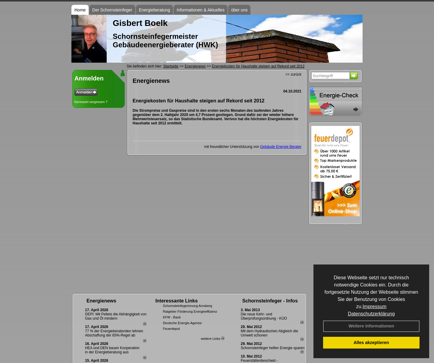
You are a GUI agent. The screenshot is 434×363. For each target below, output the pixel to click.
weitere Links (212, 338)
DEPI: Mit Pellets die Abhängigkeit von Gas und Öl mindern (115, 316)
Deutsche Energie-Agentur (182, 323)
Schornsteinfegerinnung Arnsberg (187, 306)
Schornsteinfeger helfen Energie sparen (272, 348)
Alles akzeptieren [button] (371, 342)
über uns (239, 10)
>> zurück (293, 74)
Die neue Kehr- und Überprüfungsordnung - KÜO (264, 316)
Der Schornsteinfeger (112, 10)
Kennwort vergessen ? (90, 102)
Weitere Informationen (371, 326)
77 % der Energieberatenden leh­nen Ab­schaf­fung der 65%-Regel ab (114, 333)
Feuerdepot (171, 328)
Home (80, 10)
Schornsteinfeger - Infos (270, 300)
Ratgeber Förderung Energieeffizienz (190, 311)
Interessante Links (176, 300)
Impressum (374, 306)
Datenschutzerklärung (371, 313)
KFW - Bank (172, 317)
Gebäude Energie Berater (280, 147)
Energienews (101, 300)
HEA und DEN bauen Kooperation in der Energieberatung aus (112, 350)
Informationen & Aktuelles (201, 10)
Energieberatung (154, 10)
